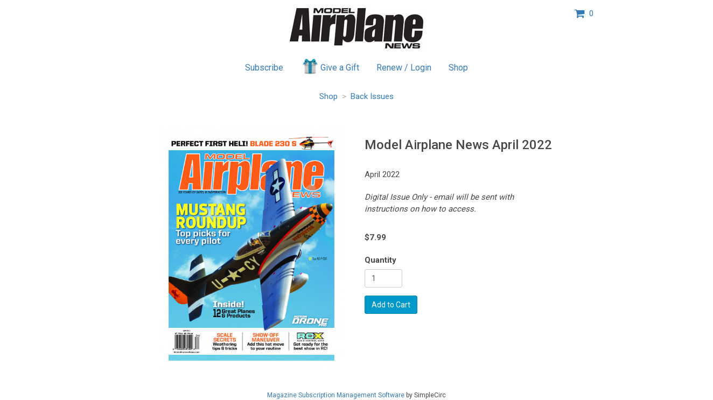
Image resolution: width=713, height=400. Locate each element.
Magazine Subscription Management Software (335, 395)
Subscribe (264, 67)
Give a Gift (329, 66)
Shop (458, 67)
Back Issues (372, 96)
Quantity (380, 260)
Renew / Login (403, 67)
